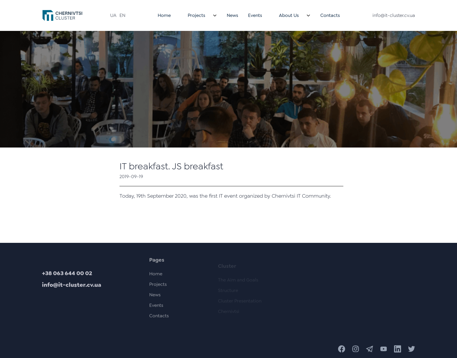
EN (122, 15)
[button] (199, 15)
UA (113, 15)
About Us (289, 15)
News (232, 15)
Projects (196, 15)
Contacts (330, 15)
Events (255, 15)
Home (164, 15)
